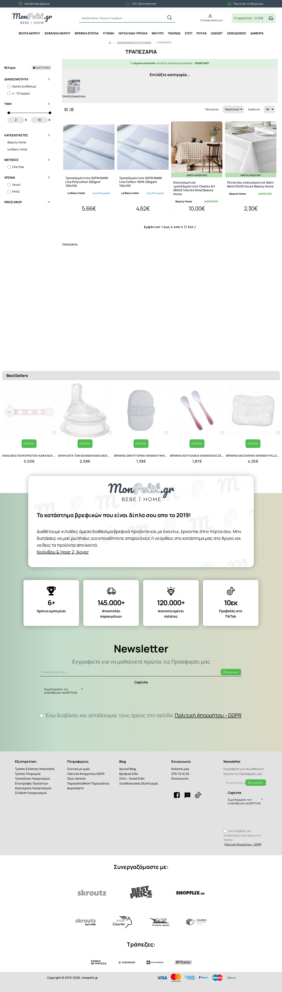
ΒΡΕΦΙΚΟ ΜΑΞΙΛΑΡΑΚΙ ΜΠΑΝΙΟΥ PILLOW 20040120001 (253, 442)
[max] (39, 120)
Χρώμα (9, 177)
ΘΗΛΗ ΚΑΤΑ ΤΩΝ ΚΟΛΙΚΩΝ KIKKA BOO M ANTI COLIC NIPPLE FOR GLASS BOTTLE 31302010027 (85, 442)
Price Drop (13, 202)
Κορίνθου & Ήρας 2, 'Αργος (171, 545)
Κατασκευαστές (16, 135)
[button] (29, 430)
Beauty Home (183, 200)
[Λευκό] (9, 184)
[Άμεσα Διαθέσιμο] (9, 86)
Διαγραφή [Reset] (43, 67)
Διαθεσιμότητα (16, 79)
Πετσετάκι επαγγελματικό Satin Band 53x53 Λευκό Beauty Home (250, 183)
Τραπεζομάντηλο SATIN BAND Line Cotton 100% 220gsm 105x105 (140, 180)
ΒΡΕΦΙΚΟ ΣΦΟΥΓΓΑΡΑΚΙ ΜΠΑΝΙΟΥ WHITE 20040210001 (141, 442)
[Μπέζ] (9, 191)
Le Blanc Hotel (76, 191)
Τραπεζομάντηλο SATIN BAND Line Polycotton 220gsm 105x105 (86, 180)
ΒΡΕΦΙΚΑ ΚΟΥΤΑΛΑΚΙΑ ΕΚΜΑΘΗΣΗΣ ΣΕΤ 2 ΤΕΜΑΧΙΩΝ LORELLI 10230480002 (197, 442)
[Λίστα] (71, 108)
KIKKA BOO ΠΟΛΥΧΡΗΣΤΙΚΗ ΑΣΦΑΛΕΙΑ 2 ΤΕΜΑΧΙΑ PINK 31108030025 (29, 442)
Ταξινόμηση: (189, 108)
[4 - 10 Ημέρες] (9, 93)
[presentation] (113, 692)
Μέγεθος (11, 160)
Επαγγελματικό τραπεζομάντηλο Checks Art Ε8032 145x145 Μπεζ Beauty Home (194, 186)
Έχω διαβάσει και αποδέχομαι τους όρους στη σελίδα (141, 714)
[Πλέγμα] (66, 108)
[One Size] (9, 167)
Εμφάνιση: (254, 108)
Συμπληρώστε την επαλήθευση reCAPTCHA (60, 688)
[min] (15, 120)
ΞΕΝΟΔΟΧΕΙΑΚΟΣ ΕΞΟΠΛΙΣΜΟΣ (134, 42)
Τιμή (8, 104)
